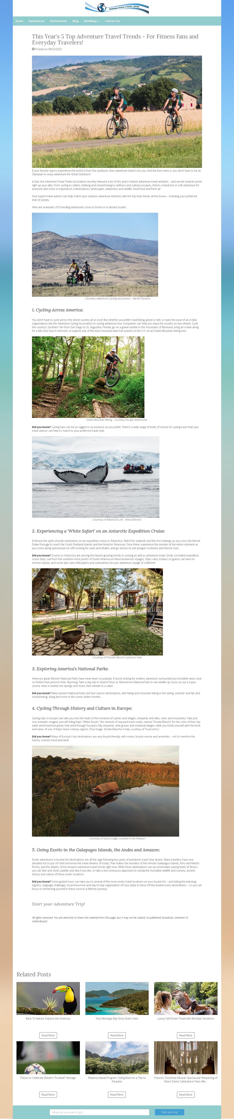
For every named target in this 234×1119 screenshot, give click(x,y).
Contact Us (112, 21)
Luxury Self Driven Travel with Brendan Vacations (186, 1001)
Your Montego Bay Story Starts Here (117, 1001)
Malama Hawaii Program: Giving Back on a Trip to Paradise (117, 1062)
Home (19, 21)
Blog (75, 21)
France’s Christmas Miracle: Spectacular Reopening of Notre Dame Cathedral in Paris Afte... (186, 1062)
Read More (48, 1035)
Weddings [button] (92, 21)
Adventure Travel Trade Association (65, 181)
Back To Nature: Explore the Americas (48, 1001)
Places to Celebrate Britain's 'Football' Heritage (48, 1060)
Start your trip (169, 1112)
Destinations (58, 21)
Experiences (37, 21)
